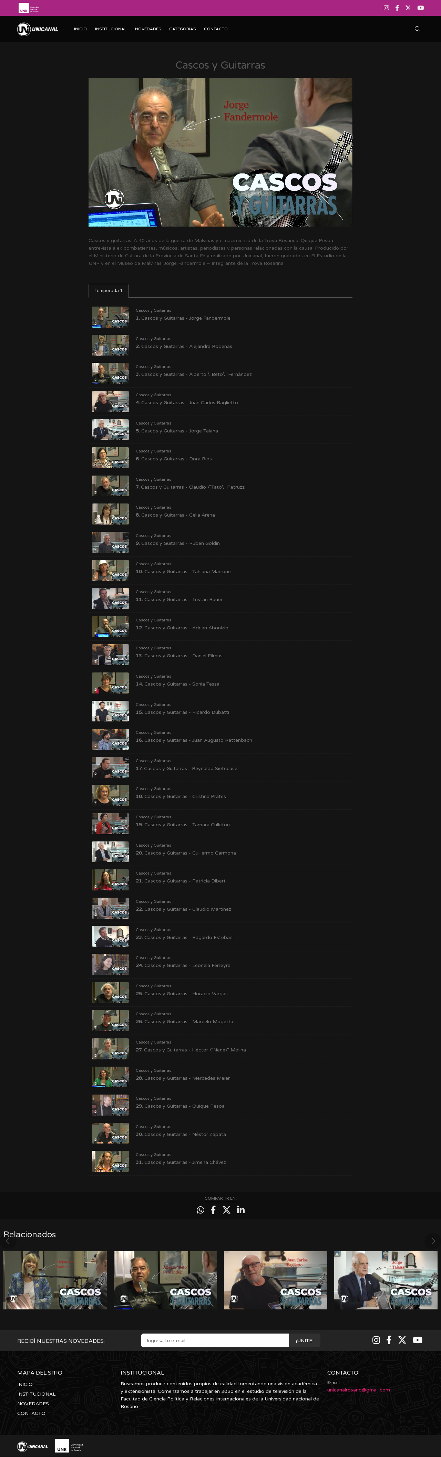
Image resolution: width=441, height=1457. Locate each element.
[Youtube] (420, 8)
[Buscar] (419, 29)
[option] (55, 1276)
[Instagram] (387, 8)
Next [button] (432, 1237)
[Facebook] (397, 8)
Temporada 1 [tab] (108, 290)
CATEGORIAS (182, 29)
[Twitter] (408, 8)
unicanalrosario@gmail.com (358, 1390)
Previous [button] (8, 1237)
